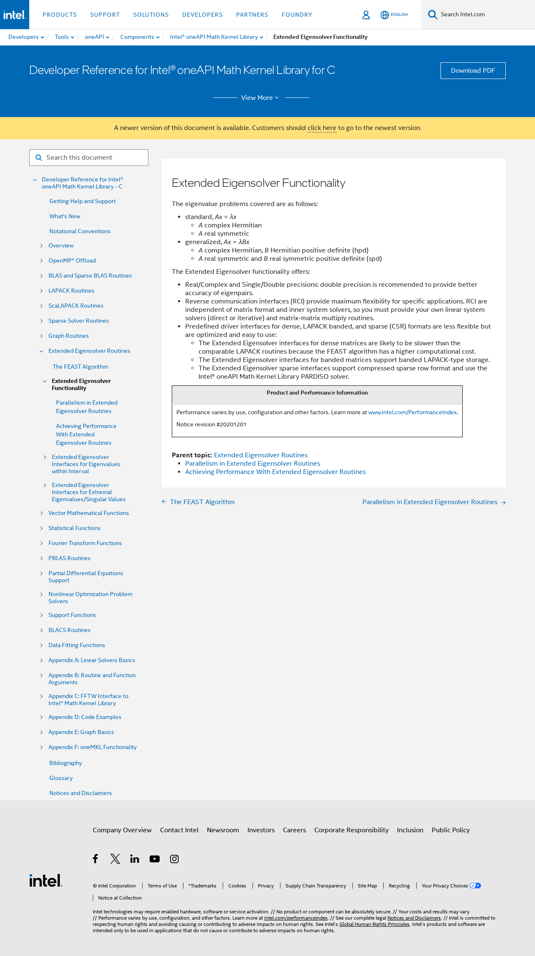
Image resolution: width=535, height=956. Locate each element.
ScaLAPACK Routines (76, 305)
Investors (261, 830)
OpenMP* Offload (72, 260)
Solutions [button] (151, 14)
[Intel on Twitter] (115, 860)
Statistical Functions (74, 528)
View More (261, 98)
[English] (394, 14)
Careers (294, 830)
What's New (64, 216)
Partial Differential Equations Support (85, 577)
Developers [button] (202, 14)
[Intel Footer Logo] (46, 880)
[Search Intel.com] (486, 14)
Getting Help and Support (82, 201)
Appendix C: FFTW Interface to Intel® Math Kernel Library (88, 700)
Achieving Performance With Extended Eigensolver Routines (86, 434)
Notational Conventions (80, 231)
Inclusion (410, 830)
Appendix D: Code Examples (85, 717)
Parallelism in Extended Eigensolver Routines (252, 463)
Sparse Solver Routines (78, 320)
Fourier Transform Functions (85, 543)
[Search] (433, 14)
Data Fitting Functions (76, 645)
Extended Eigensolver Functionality (81, 384)
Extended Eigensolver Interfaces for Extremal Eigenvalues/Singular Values (89, 492)
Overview (61, 245)
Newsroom (223, 830)
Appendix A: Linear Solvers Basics (91, 660)
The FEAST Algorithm (80, 366)
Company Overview (122, 830)
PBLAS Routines (69, 558)
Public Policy (451, 830)
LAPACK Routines (71, 290)
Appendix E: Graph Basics (81, 732)
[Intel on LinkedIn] (135, 860)
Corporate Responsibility (351, 830)
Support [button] (105, 14)
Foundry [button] (297, 14)
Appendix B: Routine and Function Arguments (92, 679)
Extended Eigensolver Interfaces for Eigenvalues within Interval (86, 464)
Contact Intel (179, 830)
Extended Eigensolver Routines (89, 350)
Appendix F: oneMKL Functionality (92, 747)
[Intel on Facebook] (95, 860)
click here (322, 128)
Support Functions (72, 615)
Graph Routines (68, 335)
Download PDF (473, 70)
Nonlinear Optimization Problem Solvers (90, 598)
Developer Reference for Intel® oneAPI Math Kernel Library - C (82, 183)
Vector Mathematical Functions (88, 513)
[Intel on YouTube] (155, 860)
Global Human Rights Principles (374, 924)
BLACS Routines (69, 630)
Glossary (61, 778)
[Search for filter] (88, 157)
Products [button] (60, 14)
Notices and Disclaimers (80, 793)
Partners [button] (252, 14)
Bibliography (65, 763)
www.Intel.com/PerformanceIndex (412, 412)
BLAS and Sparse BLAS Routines (90, 275)
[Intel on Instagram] (174, 860)
